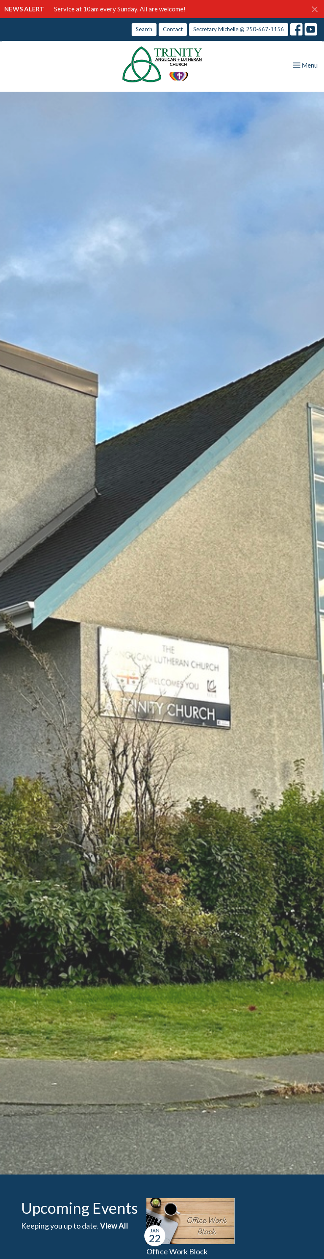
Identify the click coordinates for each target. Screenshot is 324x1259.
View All (114, 1225)
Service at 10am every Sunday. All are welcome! (120, 9)
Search (144, 29)
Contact (173, 29)
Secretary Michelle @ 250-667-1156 (238, 29)
